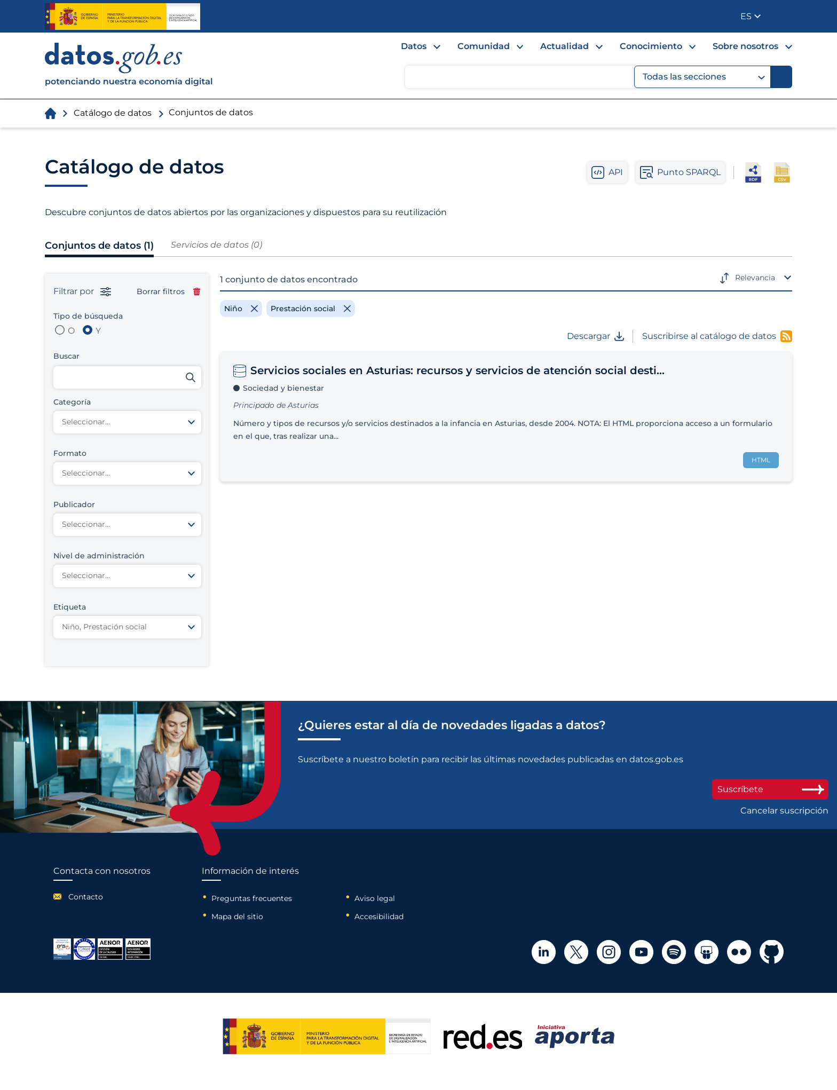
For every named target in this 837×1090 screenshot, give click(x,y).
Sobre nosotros (745, 46)
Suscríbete (770, 789)
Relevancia (755, 277)
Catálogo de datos (113, 113)
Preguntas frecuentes (251, 898)
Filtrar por (82, 291)
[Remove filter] (241, 308)
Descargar (595, 336)
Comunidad (483, 46)
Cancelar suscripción (784, 811)
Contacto (85, 897)
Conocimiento (651, 46)
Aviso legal (374, 898)
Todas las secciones (704, 76)
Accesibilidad (379, 916)
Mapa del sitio (237, 916)
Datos (414, 46)
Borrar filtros (168, 291)
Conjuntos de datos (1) (99, 245)
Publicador (785, 15)
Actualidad (564, 46)
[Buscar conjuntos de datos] (127, 377)
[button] (750, 16)
